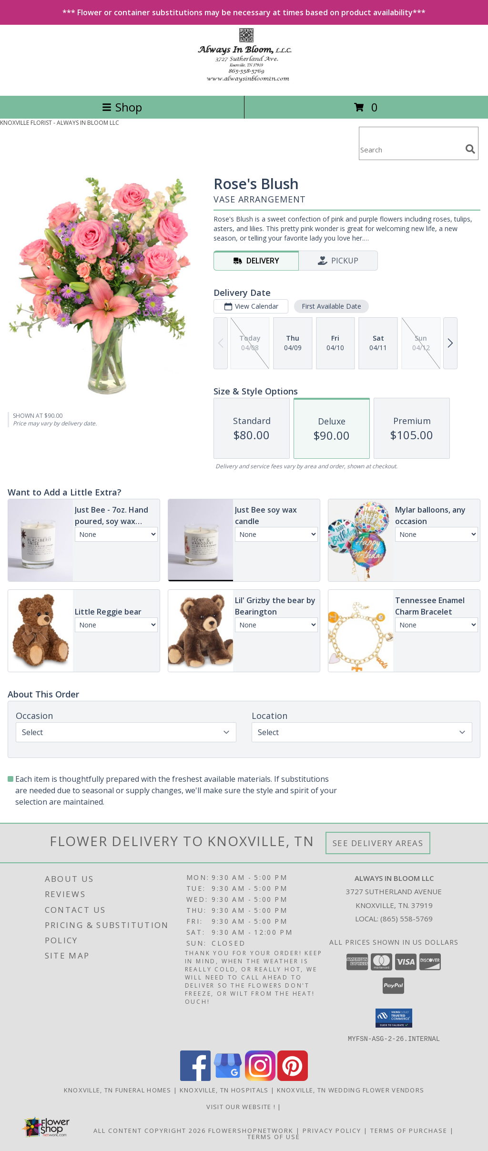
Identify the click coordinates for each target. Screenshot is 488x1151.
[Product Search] (410, 149)
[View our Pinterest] (292, 1077)
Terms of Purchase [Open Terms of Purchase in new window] (408, 1130)
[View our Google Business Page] (228, 1077)
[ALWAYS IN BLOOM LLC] (244, 81)
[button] (394, 1018)
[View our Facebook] (195, 1077)
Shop (122, 107)
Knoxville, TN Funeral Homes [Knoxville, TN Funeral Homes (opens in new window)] (118, 1089)
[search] (470, 149)
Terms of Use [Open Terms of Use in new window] (273, 1136)
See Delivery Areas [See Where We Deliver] (378, 843)
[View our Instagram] (260, 1077)
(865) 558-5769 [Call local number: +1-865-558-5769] (406, 918)
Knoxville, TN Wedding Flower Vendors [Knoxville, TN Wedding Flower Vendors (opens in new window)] (351, 1089)
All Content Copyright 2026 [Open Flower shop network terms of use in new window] (149, 1130)
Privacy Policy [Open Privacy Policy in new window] (332, 1130)
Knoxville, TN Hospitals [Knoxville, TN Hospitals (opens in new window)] (224, 1089)
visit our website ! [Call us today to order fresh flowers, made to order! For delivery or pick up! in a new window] (241, 1106)
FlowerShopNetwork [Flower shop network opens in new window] (251, 1130)
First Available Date (331, 306)
